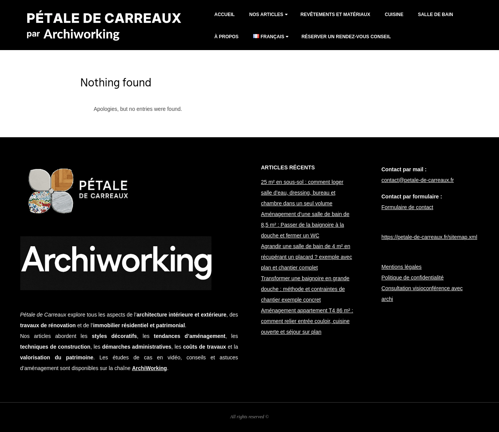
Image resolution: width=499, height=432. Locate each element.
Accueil (225, 14)
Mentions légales (402, 267)
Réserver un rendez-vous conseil (346, 36)
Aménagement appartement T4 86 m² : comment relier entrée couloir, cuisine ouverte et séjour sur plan (307, 321)
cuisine (394, 14)
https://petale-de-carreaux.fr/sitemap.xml (430, 237)
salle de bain (435, 14)
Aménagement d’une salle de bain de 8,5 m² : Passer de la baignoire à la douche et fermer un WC (305, 225)
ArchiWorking (149, 368)
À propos (227, 36)
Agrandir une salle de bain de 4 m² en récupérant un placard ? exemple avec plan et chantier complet (306, 257)
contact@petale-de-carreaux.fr (418, 180)
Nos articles (266, 14)
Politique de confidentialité (413, 277)
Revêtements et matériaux (335, 14)
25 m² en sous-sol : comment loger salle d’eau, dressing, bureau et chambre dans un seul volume (302, 192)
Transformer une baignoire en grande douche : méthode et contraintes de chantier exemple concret (305, 289)
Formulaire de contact (407, 207)
